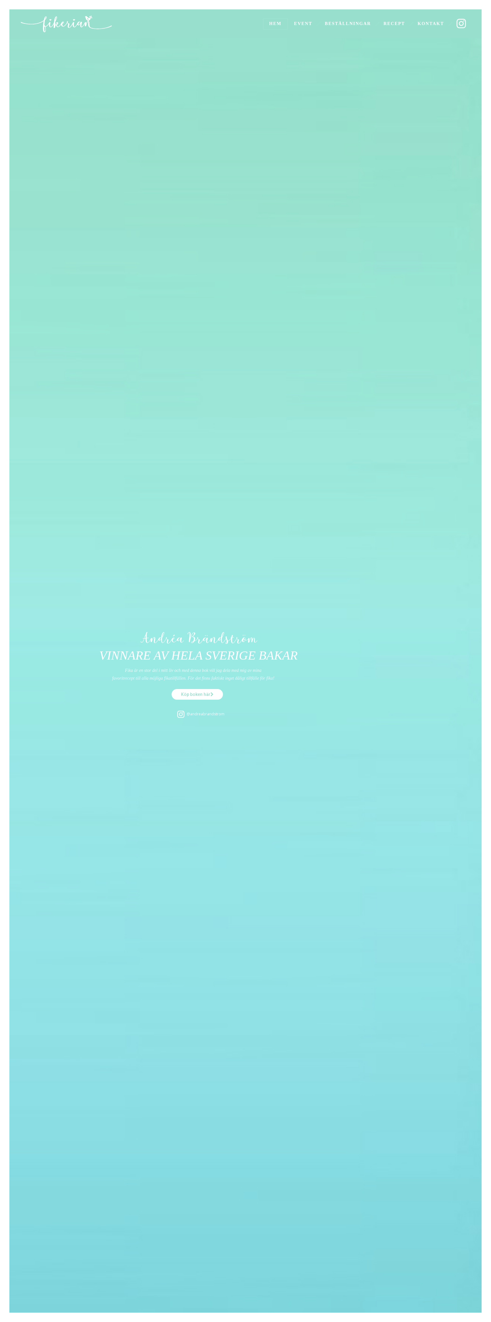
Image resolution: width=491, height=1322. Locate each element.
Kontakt (430, 23)
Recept (394, 23)
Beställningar (348, 23)
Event (303, 23)
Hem (275, 23)
